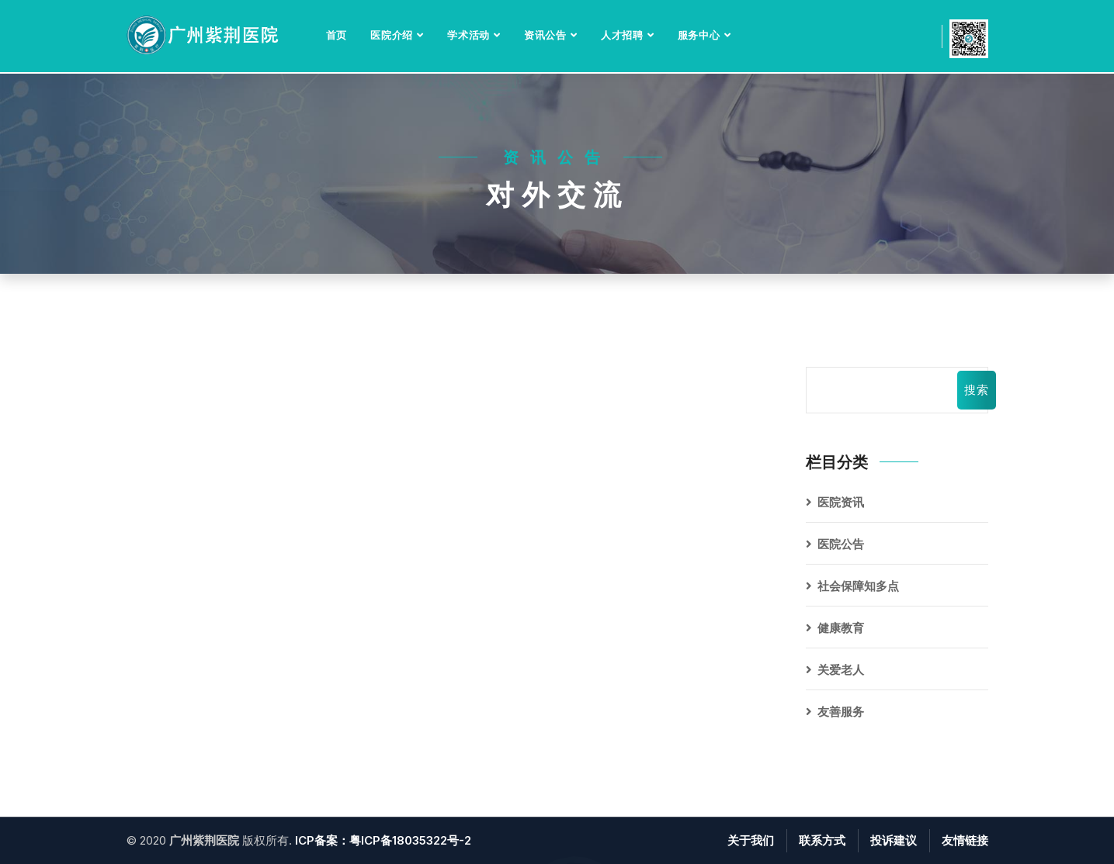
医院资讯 (840, 502)
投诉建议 (893, 840)
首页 (337, 35)
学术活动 (468, 35)
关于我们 (750, 840)
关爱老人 (840, 669)
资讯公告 (545, 35)
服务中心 (699, 35)
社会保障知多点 (858, 586)
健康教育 (840, 627)
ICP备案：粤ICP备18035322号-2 (383, 840)
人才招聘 (622, 35)
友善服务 (840, 711)
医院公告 (840, 544)
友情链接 (965, 840)
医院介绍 (391, 35)
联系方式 (822, 840)
